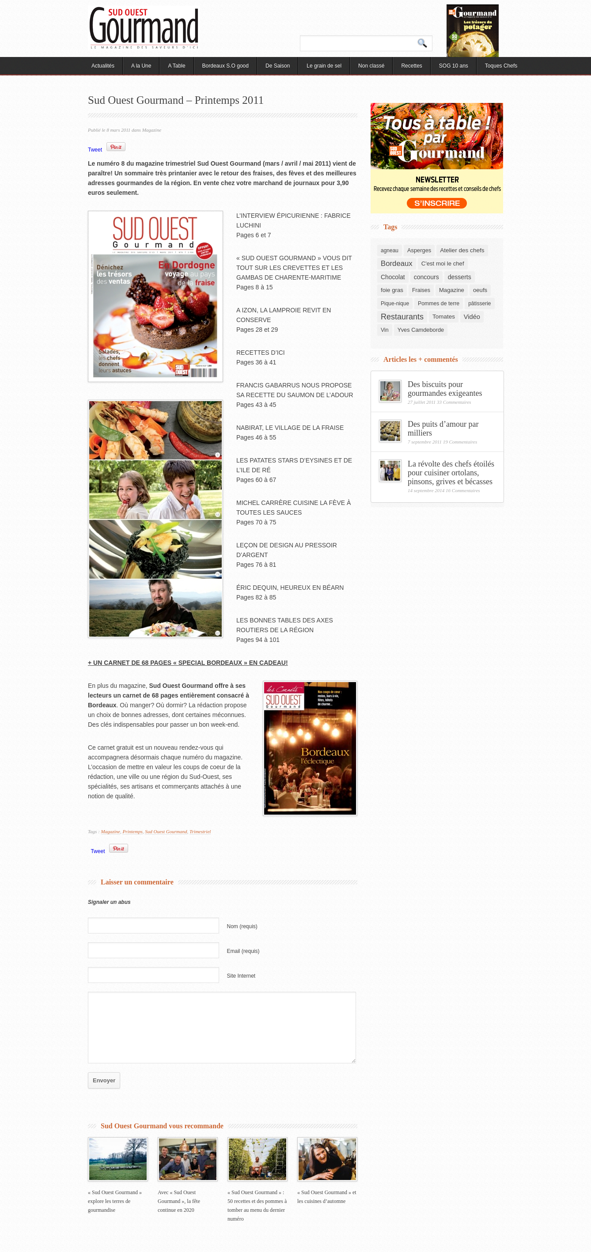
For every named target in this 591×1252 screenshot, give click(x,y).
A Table (176, 66)
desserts (459, 277)
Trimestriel (200, 831)
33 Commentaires (454, 402)
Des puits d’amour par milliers (443, 428)
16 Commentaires (463, 490)
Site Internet (241, 976)
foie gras (392, 290)
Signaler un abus (109, 902)
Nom (242, 926)
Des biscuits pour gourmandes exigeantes (445, 389)
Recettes (411, 66)
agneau (389, 250)
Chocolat (393, 277)
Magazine (151, 130)
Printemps (132, 831)
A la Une (141, 66)
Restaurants (402, 316)
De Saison (277, 66)
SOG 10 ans (453, 66)
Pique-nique (395, 303)
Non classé (371, 66)
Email (243, 951)
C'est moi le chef (442, 263)
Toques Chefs (501, 66)
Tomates (443, 316)
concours (426, 277)
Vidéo (472, 316)
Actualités (102, 66)
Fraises (421, 290)
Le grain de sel (324, 66)
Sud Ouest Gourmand (166, 831)
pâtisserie (479, 303)
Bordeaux (397, 263)
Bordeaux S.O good (225, 66)
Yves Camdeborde (421, 329)
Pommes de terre (438, 303)
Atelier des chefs (462, 250)
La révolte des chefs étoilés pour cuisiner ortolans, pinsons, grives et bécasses (451, 472)
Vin (385, 330)
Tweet (95, 150)
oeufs (480, 290)
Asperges (419, 250)
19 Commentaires (460, 441)
